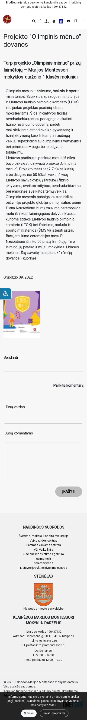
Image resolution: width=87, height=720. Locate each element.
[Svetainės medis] (47, 21)
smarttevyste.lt (43, 563)
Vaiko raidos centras (43, 540)
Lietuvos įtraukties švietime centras (43, 567)
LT (75, 21)
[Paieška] (33, 21)
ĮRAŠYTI (68, 491)
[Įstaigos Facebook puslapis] (40, 21)
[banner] (7, 19)
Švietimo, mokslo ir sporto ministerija (43, 536)
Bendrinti (10, 357)
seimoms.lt (43, 558)
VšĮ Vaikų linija (43, 549)
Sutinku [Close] (29, 713)
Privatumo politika (54, 713)
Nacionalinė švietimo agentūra (43, 554)
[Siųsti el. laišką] (68, 21)
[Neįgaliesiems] (6, 294)
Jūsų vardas (15, 407)
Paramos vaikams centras (43, 545)
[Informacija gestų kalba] (54, 21)
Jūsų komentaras (19, 433)
